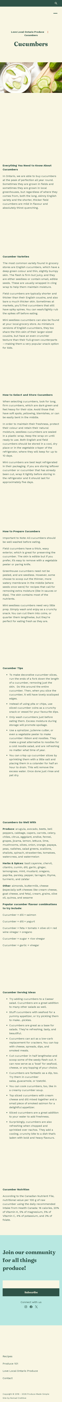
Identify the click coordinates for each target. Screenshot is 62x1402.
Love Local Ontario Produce (27, 32)
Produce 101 (10, 1363)
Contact (8, 1378)
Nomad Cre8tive (18, 1398)
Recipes (7, 1356)
